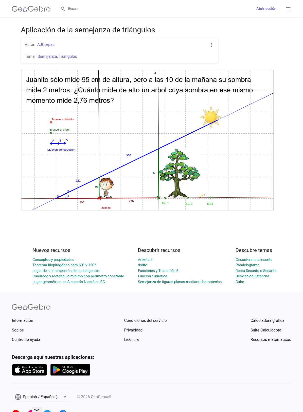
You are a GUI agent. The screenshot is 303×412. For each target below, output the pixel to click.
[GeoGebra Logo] (31, 9)
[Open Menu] (288, 9)
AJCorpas (45, 44)
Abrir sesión (266, 8)
